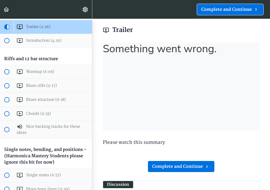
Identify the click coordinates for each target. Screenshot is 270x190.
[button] (6, 9)
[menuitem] (85, 9)
